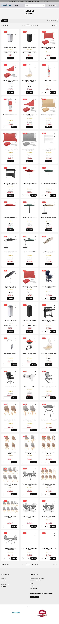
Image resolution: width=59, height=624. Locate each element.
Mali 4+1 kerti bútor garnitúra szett (48, 517)
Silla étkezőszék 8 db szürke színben (10, 517)
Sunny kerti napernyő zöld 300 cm (29, 252)
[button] (15, 5)
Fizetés (31, 583)
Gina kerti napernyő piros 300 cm (29, 184)
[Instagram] (29, 607)
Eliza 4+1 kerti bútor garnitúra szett (49, 549)
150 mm (15, 52)
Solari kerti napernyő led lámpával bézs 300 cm (48, 252)
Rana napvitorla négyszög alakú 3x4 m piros (48, 48)
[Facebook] (27, 607)
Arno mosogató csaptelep (10, 353)
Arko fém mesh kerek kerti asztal (48, 419)
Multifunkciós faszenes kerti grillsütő (48, 321)
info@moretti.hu (20, 1)
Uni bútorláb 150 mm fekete (29, 320)
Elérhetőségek (33, 588)
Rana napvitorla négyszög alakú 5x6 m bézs (48, 115)
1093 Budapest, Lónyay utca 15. (32, 1)
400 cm (29, 120)
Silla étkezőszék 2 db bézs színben (10, 420)
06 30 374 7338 (11, 1)
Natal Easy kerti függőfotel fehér (48, 353)
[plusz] (48, 58)
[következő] (36, 25)
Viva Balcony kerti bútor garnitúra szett (10, 549)
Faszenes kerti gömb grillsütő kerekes (29, 354)
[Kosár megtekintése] (53, 5)
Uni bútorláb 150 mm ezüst (10, 320)
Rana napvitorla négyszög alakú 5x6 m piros (10, 149)
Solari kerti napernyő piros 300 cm (10, 218)
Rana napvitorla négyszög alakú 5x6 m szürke (29, 149)
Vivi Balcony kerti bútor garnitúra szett (29, 549)
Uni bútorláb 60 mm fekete (29, 47)
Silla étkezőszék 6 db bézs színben (49, 452)
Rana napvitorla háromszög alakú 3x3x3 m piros (10, 81)
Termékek (3, 581)
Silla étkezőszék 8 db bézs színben (49, 485)
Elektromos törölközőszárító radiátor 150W (48, 149)
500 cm (29, 292)
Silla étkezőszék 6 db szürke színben (10, 485)
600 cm (48, 120)
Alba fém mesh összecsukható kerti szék (49, 387)
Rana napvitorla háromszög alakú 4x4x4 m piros (29, 115)
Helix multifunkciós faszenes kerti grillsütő (48, 287)
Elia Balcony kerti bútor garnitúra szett (29, 485)
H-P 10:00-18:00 (45, 1)
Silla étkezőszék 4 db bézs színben (10, 452)
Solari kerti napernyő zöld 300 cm (29, 218)
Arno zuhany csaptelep (29, 386)
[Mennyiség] (45, 58)
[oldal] (28, 25)
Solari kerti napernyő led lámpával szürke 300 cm (10, 287)
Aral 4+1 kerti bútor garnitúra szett (29, 517)
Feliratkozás (35, 596)
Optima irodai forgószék (10, 386)
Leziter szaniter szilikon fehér (10, 114)
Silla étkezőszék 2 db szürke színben (29, 420)
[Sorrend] (56, 25)
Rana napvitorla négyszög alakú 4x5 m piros (29, 287)
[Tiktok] (32, 607)
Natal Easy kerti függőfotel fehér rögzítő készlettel (29, 81)
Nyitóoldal (3, 578)
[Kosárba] (53, 58)
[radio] (54, 25)
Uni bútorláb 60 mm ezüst (10, 47)
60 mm (5, 52)
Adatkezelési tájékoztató (35, 581)
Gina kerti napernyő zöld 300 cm (48, 183)
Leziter (29, 86)
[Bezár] (56, 1)
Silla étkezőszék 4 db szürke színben (29, 452)
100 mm (10, 52)
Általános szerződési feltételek (37, 578)
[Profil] (48, 5)
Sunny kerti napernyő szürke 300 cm (10, 252)
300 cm (10, 86)
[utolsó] (38, 25)
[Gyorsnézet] (16, 34)
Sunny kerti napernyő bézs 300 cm (48, 218)
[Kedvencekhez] (16, 32)
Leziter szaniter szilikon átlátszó (48, 80)
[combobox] (35, 5)
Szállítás (32, 586)
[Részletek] (10, 58)
